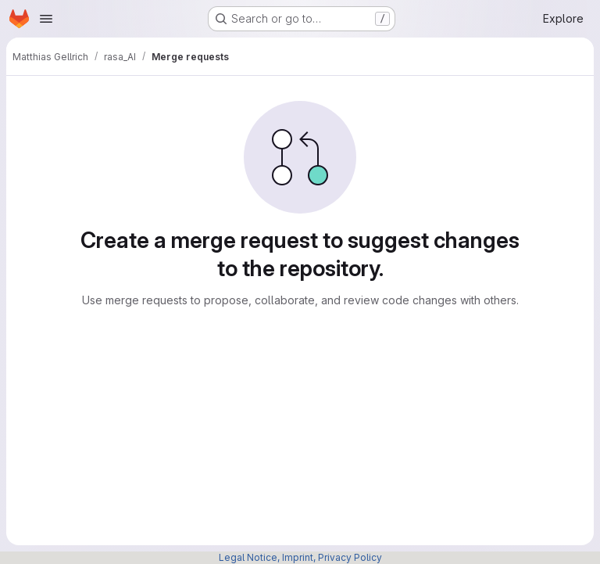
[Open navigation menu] (46, 18)
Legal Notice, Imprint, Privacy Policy (300, 557)
